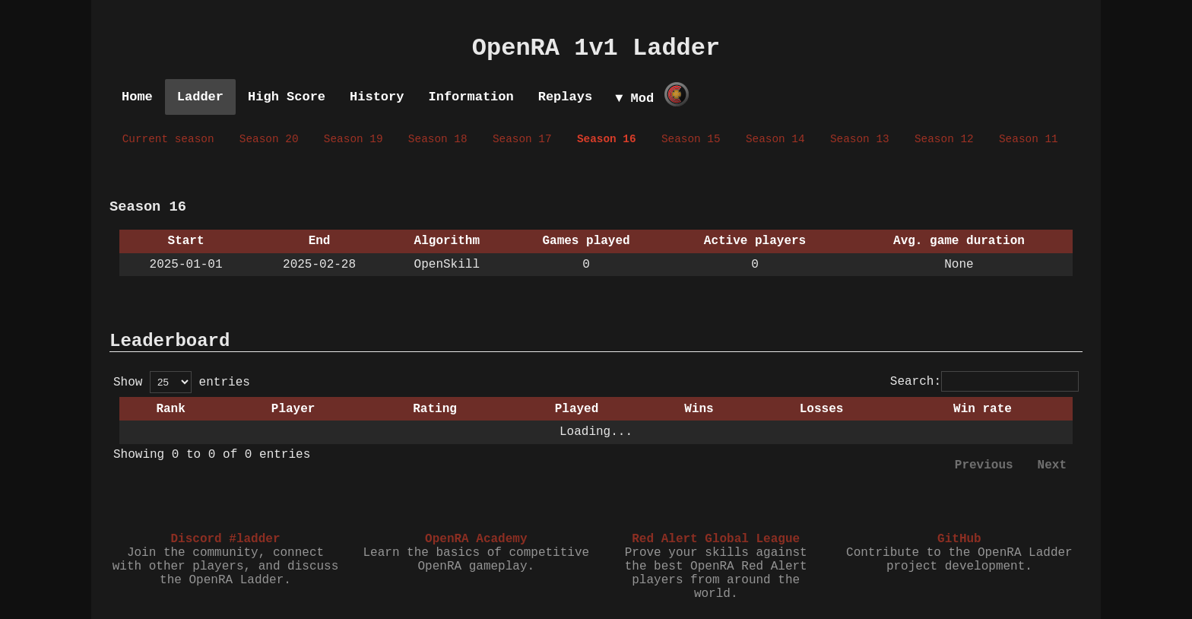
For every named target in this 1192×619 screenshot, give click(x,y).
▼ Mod (634, 98)
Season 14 (775, 139)
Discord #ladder (225, 539)
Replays (565, 97)
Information (470, 97)
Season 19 (353, 139)
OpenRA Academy (476, 539)
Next (1052, 465)
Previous (984, 465)
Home (137, 97)
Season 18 (438, 139)
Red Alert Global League (716, 539)
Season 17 (522, 139)
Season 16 (606, 139)
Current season (168, 139)
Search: (984, 382)
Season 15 (691, 139)
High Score (286, 97)
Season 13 (859, 139)
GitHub (959, 539)
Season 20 (269, 139)
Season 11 (1028, 139)
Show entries (181, 382)
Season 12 (944, 139)
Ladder (200, 97)
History (377, 97)
